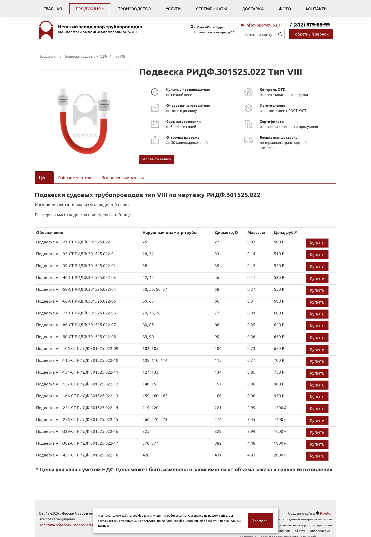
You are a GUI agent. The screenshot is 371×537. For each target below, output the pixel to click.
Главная (53, 8)
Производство (134, 8)
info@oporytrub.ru (263, 24)
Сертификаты (211, 8)
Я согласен (260, 520)
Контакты (316, 8)
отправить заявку (156, 158)
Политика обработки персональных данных (75, 518)
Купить (317, 236)
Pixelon (326, 506)
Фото (285, 8)
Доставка (253, 8)
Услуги (173, 8)
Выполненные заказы (123, 177)
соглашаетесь (108, 520)
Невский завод (100, 26)
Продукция (89, 8)
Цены (44, 177)
